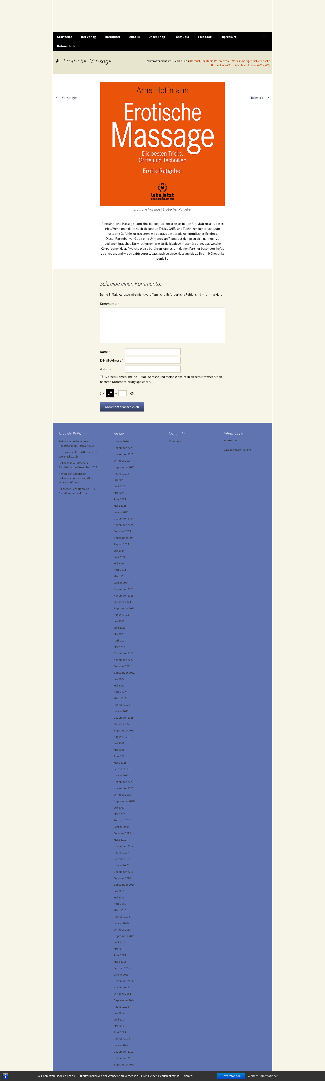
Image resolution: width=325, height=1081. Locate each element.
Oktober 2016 (122, 878)
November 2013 (123, 1058)
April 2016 (120, 904)
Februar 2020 (122, 820)
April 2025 (120, 499)
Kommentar (110, 303)
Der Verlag (88, 37)
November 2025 (123, 454)
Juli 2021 (119, 743)
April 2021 (120, 756)
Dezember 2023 (123, 589)
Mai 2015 (119, 949)
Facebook (205, 37)
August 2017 (121, 852)
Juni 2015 (119, 942)
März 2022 (120, 698)
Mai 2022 (119, 685)
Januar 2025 (121, 512)
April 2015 (120, 955)
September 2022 (124, 672)
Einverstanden (231, 1077)
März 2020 (120, 814)
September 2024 (124, 538)
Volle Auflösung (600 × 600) (254, 65)
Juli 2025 (119, 480)
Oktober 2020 (122, 795)
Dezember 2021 (123, 717)
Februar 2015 (122, 968)
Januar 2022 (121, 711)
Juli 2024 (119, 550)
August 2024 (121, 544)
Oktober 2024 (122, 531)
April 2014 (120, 1032)
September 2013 (124, 1064)
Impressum (228, 37)
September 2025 (124, 467)
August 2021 (121, 737)
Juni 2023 (119, 627)
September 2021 (124, 730)
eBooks (134, 37)
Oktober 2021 (122, 724)
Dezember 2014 (123, 981)
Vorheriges (66, 98)
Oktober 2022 (122, 666)
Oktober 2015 (122, 929)
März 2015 (120, 962)
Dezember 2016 (123, 872)
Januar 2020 (121, 827)
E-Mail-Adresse (111, 360)
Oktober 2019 (122, 833)
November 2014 (123, 987)
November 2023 (123, 595)
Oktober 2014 (122, 994)
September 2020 (124, 801)
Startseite (64, 37)
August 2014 (121, 1006)
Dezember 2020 (123, 782)
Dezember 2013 (123, 1051)
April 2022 (120, 692)
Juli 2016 (119, 891)
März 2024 (120, 576)
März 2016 (120, 910)
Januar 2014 (121, 1045)
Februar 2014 (122, 1039)
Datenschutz (66, 46)
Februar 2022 (122, 705)
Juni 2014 (119, 1019)
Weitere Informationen (263, 1077)
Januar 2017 (121, 865)
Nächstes (260, 98)
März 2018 (120, 839)
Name (105, 352)
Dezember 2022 (123, 653)
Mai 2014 (119, 1026)
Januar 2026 (121, 441)
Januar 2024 (121, 583)
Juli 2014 (119, 1013)
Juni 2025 (119, 486)
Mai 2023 (119, 634)
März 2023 (120, 647)
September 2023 (124, 608)
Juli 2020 (119, 807)
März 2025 (120, 505)
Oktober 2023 (122, 602)
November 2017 (123, 846)
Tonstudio (181, 37)
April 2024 (120, 570)
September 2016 (124, 884)
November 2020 (123, 788)
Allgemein (175, 441)
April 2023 (120, 640)
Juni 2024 (119, 557)
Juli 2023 (119, 621)
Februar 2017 (122, 859)
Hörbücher (112, 37)
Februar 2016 (122, 917)
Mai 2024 (119, 563)
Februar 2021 (122, 769)
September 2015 (124, 936)
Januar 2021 (121, 775)
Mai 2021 (119, 750)
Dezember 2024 (123, 518)
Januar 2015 (121, 974)
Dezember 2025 (123, 448)
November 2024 (123, 525)
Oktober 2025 (122, 460)
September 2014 (124, 1000)
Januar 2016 (121, 923)
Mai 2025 (119, 493)
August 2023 (121, 615)
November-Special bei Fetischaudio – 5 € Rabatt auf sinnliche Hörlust (77, 478)
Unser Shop (157, 37)
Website (106, 369)
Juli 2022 (119, 679)
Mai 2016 (119, 897)
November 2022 (123, 660)
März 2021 (120, 762)
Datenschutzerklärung (237, 450)
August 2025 (121, 473)
